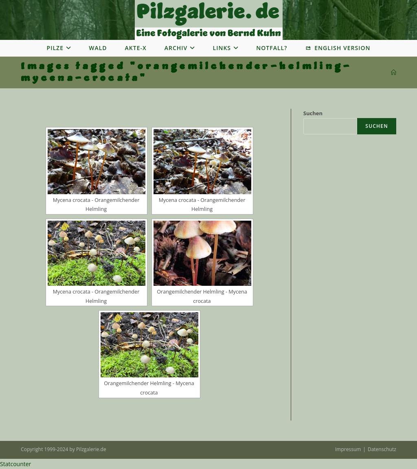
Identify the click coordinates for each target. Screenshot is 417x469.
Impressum (348, 449)
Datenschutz (382, 449)
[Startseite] (393, 72)
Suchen (313, 113)
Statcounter (15, 464)
